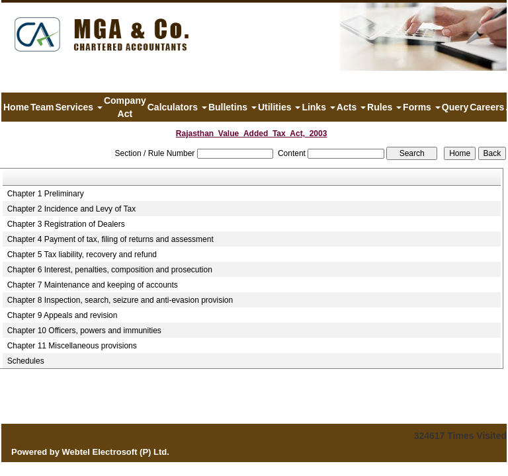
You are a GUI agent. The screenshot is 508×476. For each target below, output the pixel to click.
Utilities (279, 107)
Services (79, 107)
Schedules (25, 361)
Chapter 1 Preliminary (45, 193)
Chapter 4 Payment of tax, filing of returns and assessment (110, 239)
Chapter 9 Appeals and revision (62, 315)
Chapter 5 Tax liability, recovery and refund (82, 254)
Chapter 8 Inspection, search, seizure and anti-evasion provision (120, 300)
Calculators (177, 107)
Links (318, 107)
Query (455, 107)
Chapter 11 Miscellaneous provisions (72, 345)
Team (42, 107)
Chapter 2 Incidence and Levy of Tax (71, 209)
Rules (384, 107)
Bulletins (232, 107)
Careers (487, 107)
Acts (351, 107)
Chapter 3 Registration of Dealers (66, 224)
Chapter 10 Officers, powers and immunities (84, 330)
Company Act (125, 107)
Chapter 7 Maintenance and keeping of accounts (92, 285)
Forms (422, 107)
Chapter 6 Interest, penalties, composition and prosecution (109, 269)
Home (16, 107)
